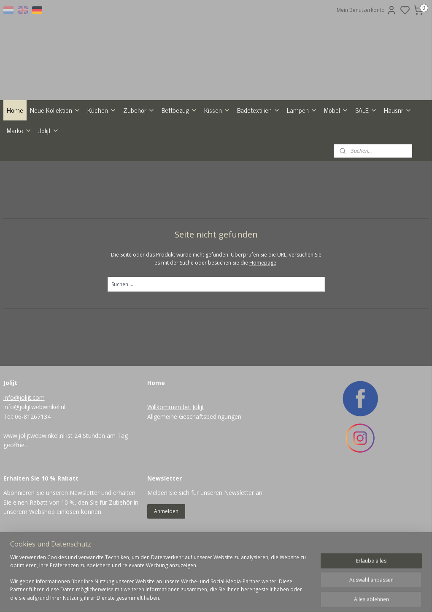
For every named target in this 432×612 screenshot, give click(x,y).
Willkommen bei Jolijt (175, 451)
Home (15, 153)
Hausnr (398, 153)
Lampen (302, 153)
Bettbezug (179, 153)
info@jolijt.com (24, 441)
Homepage (262, 306)
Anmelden (166, 555)
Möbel (336, 153)
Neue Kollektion (55, 153)
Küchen (101, 153)
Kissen (217, 153)
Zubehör (139, 153)
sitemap (233, 596)
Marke (19, 174)
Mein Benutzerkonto (367, 10)
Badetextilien (258, 153)
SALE (366, 153)
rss (251, 596)
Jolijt (48, 174)
